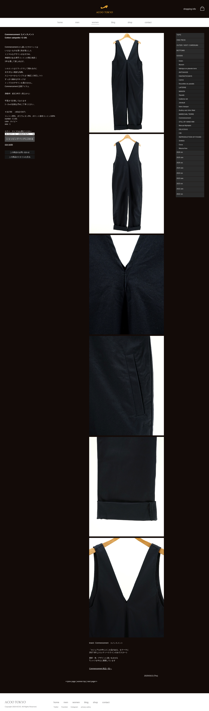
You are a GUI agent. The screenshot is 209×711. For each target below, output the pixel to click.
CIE (180, 133)
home (60, 22)
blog (113, 22)
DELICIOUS (183, 129)
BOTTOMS (181, 50)
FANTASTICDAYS (185, 76)
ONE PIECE (181, 40)
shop (130, 22)
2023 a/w (180, 178)
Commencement (185, 118)
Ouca (181, 144)
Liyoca (181, 80)
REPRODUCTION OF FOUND (190, 137)
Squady (181, 95)
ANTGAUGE (183, 72)
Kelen (181, 61)
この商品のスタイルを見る (19, 157)
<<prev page (70, 681)
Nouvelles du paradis (186, 84)
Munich (181, 65)
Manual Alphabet (185, 125)
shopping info (189, 9)
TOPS (179, 35)
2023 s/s (180, 183)
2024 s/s (180, 173)
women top (81, 681)
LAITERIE (182, 87)
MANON (182, 91)
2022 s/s (180, 194)
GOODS (180, 56)
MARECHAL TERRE (186, 114)
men (77, 22)
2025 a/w (180, 157)
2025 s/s (180, 163)
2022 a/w (180, 189)
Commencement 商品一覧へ (100, 669)
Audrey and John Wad (187, 110)
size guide (9, 145)
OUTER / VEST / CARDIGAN (187, 45)
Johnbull (182, 103)
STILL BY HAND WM (186, 122)
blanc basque (184, 106)
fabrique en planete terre (188, 68)
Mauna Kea (183, 148)
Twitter (56, 707)
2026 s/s (180, 152)
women (95, 22)
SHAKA (181, 141)
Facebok (64, 707)
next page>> (92, 681)
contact (148, 22)
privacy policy (86, 707)
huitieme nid (183, 99)
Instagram (74, 707)
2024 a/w (180, 168)
